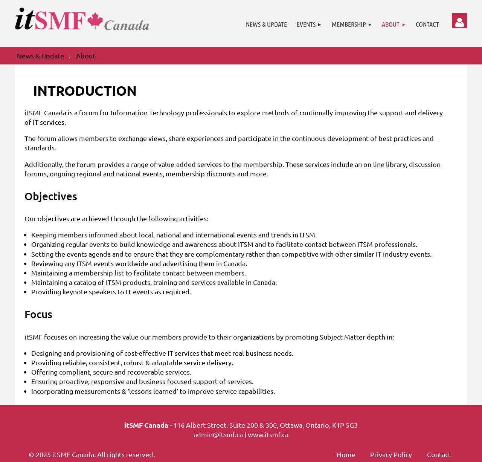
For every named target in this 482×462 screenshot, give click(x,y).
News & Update (40, 56)
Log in (459, 20)
